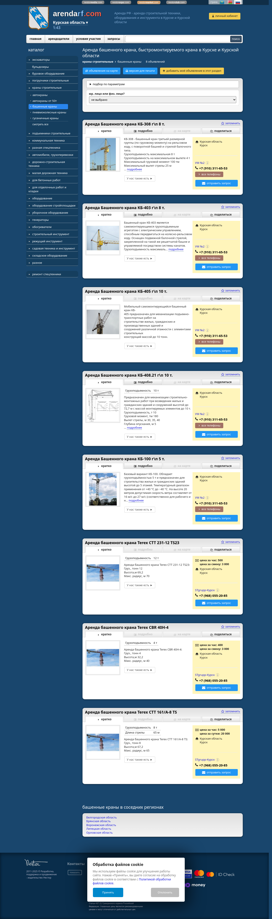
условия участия (88, 39)
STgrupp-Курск (205, 590)
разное (37, 263)
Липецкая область (98, 829)
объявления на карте (103, 71)
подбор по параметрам (109, 84)
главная (36, 39)
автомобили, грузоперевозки (52, 155)
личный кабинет (226, 16)
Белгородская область (101, 817)
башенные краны (44, 106)
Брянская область (98, 821)
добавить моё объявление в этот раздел (193, 71)
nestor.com (93, 2)
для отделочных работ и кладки (47, 189)
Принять (108, 892)
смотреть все (40, 124)
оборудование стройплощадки (54, 205)
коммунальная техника (48, 140)
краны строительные (47, 87)
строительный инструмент (50, 234)
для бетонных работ (46, 180)
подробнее (134, 169)
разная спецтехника (46, 148)
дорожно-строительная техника (47, 164)
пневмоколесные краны (49, 112)
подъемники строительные (51, 133)
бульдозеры (40, 67)
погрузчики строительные (50, 80)
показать (75, 872)
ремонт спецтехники (46, 274)
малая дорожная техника (50, 173)
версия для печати (142, 71)
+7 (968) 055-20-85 (213, 595)
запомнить (230, 123)
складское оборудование (49, 255)
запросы (113, 39)
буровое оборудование (48, 73)
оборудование (42, 198)
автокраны (40, 95)
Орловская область (99, 832)
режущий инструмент (47, 241)
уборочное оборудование (50, 213)
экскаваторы (41, 60)
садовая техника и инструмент (53, 248)
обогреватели (42, 227)
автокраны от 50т (44, 101)
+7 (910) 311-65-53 (213, 168)
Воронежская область (101, 825)
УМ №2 (200, 163)
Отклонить (165, 892)
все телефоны (211, 174)
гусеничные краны (45, 118)
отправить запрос (219, 183)
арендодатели (58, 39)
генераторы (40, 220)
